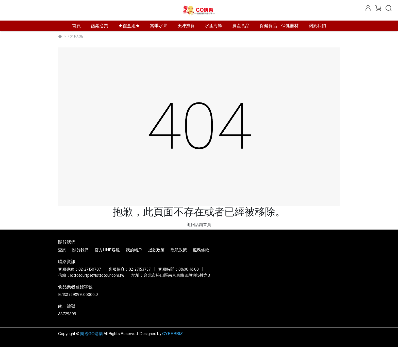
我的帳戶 (134, 250)
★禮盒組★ (129, 25)
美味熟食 (186, 25)
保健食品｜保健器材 (279, 25)
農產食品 (241, 25)
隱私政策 (179, 250)
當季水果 (158, 25)
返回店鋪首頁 (199, 224)
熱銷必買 (99, 25)
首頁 (76, 25)
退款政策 (156, 250)
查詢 (62, 250)
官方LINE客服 (107, 250)
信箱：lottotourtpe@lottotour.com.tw (91, 275)
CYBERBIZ (172, 334)
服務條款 (201, 250)
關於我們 (317, 25)
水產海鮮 (213, 25)
